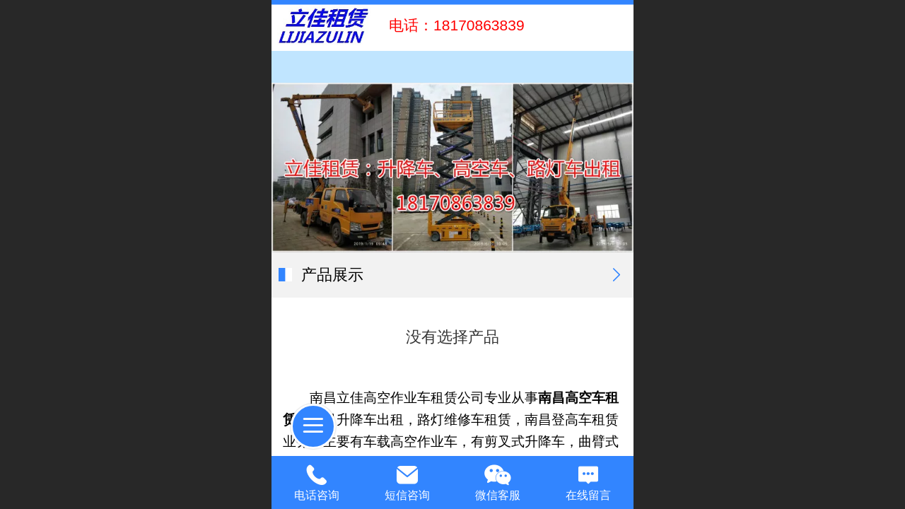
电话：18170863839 (452, 25)
